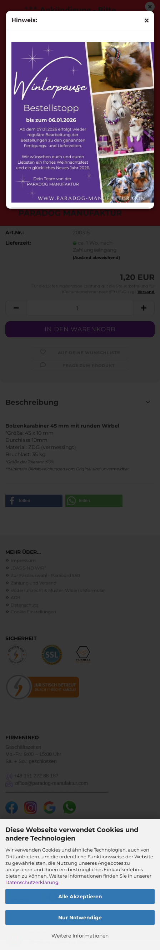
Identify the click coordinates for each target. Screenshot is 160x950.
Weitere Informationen (80, 936)
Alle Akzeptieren (80, 896)
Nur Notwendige (80, 917)
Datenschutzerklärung (32, 882)
